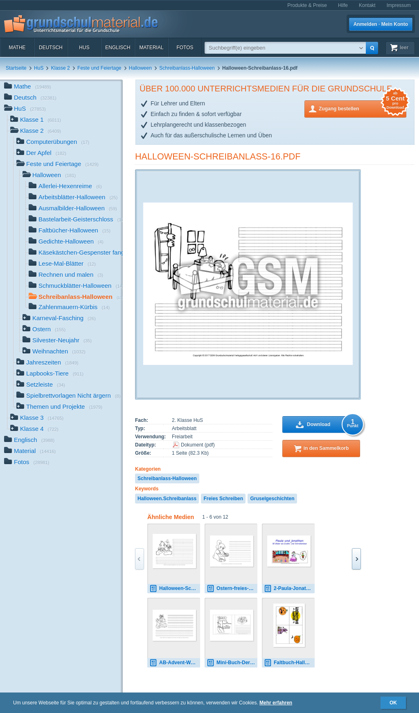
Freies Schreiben (223, 498)
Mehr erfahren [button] (275, 703)
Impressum (399, 5)
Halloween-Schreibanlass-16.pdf (217, 156)
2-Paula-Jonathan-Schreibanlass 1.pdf (289, 588)
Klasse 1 (35, 120)
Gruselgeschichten (272, 498)
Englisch (117, 47)
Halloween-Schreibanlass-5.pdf (174, 588)
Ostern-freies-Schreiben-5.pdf (232, 588)
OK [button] (393, 703)
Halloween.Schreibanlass (166, 498)
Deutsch (51, 47)
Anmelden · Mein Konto (381, 24)
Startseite (16, 68)
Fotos (184, 47)
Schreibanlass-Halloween (186, 68)
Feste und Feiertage (99, 68)
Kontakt (367, 5)
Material (151, 47)
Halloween (140, 68)
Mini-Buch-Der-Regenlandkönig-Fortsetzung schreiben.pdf (232, 663)
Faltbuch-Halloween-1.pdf (289, 663)
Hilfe (343, 5)
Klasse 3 (36, 418)
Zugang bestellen (362, 108)
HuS (84, 47)
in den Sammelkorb (326, 448)
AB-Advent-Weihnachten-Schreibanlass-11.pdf (174, 663)
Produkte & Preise (307, 5)
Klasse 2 (60, 68)
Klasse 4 (34, 429)
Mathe (17, 47)
